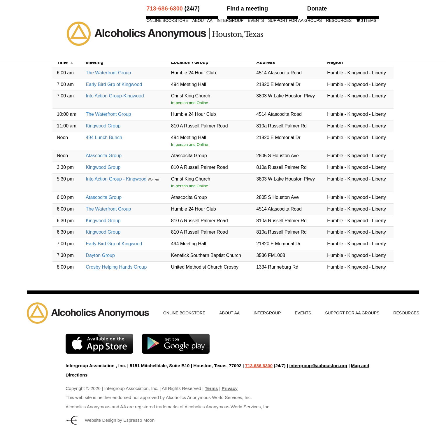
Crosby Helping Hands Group (116, 267)
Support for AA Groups (295, 20)
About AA (202, 20)
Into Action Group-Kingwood (115, 95)
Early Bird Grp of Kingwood (114, 84)
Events (256, 20)
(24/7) (172, 8)
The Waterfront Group (108, 72)
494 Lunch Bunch (104, 137)
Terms (211, 388)
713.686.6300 (259, 365)
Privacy (230, 388)
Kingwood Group (103, 125)
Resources (339, 20)
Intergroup (230, 20)
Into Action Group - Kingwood (117, 178)
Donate (317, 8)
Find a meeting (247, 8)
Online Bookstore (167, 20)
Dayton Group (100, 255)
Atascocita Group (104, 155)
